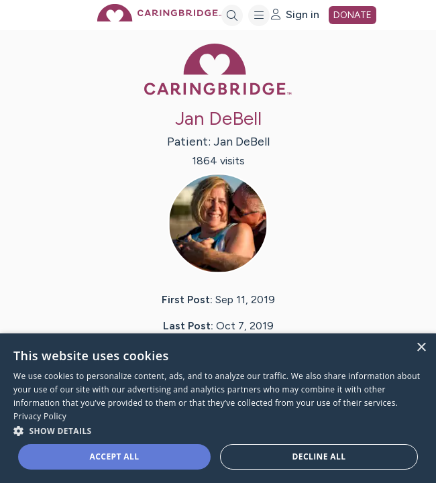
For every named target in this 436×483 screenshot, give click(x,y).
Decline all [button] (319, 456)
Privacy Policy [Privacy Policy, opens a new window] (39, 416)
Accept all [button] (115, 456)
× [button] (421, 348)
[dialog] (218, 408)
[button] (218, 430)
